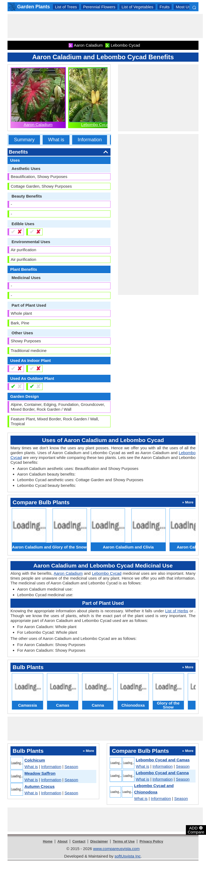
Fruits (165, 7)
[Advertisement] (105, 26)
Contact (78, 841)
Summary (24, 139)
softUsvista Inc (128, 856)
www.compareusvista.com (116, 848)
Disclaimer (99, 841)
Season (71, 766)
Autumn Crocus (39, 786)
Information (90, 139)
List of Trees (66, 7)
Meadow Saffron (40, 773)
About (62, 841)
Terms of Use (124, 841)
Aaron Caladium (38, 124)
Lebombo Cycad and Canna (162, 772)
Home (48, 841)
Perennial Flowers (99, 7)
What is (56, 139)
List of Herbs (176, 611)
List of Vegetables (137, 7)
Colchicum (34, 760)
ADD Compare (196, 829)
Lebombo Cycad (96, 124)
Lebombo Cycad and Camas (163, 760)
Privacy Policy (151, 841)
